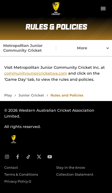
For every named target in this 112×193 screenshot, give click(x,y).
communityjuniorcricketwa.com (35, 73)
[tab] (28, 48)
